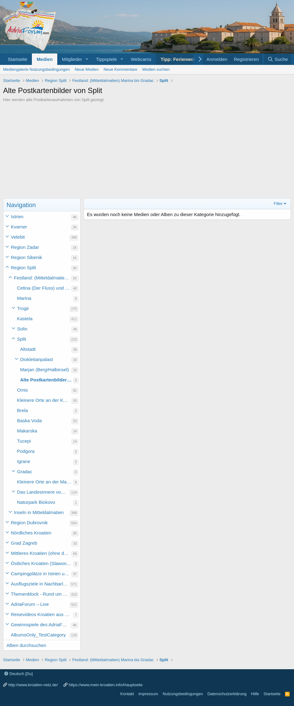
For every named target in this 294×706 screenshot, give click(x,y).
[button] (87, 59)
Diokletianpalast (36, 359)
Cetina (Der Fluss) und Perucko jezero (44, 288)
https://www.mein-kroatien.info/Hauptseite (106, 685)
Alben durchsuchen (26, 645)
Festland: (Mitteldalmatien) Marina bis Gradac (42, 277)
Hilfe (255, 693)
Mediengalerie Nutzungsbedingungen (36, 69)
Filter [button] (278, 203)
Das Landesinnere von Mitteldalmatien (43, 492)
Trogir (23, 308)
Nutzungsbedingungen (183, 693)
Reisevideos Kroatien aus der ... (42, 614)
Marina (24, 298)
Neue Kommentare (120, 69)
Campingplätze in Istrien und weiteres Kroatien (41, 573)
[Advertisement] (147, 149)
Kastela (24, 318)
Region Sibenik (26, 257)
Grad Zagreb (24, 543)
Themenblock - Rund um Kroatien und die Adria (40, 594)
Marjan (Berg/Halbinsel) (44, 369)
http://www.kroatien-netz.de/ (33, 685)
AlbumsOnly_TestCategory (38, 634)
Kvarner (19, 226)
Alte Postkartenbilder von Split (46, 379)
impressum (148, 693)
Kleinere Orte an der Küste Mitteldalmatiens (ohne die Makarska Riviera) (44, 400)
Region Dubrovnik (29, 522)
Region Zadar (25, 247)
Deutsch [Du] (18, 673)
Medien (45, 59)
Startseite (17, 59)
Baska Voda (29, 420)
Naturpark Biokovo (36, 502)
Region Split (23, 267)
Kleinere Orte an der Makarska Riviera (45, 481)
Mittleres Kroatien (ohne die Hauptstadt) (41, 553)
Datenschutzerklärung (226, 693)
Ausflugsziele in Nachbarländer (40, 583)
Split (21, 339)
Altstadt (28, 349)
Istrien (17, 216)
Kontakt (127, 693)
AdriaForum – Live (30, 604)
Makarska (27, 430)
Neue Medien (86, 69)
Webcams (141, 59)
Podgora (26, 451)
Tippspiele (106, 59)
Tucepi (24, 441)
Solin (22, 328)
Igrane (23, 461)
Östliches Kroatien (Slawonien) (42, 563)
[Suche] (277, 59)
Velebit (18, 237)
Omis (22, 390)
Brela (22, 410)
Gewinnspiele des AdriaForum (41, 624)
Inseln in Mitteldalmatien (39, 512)
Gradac (24, 471)
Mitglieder (72, 59)
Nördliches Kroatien (31, 532)
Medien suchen (156, 69)
